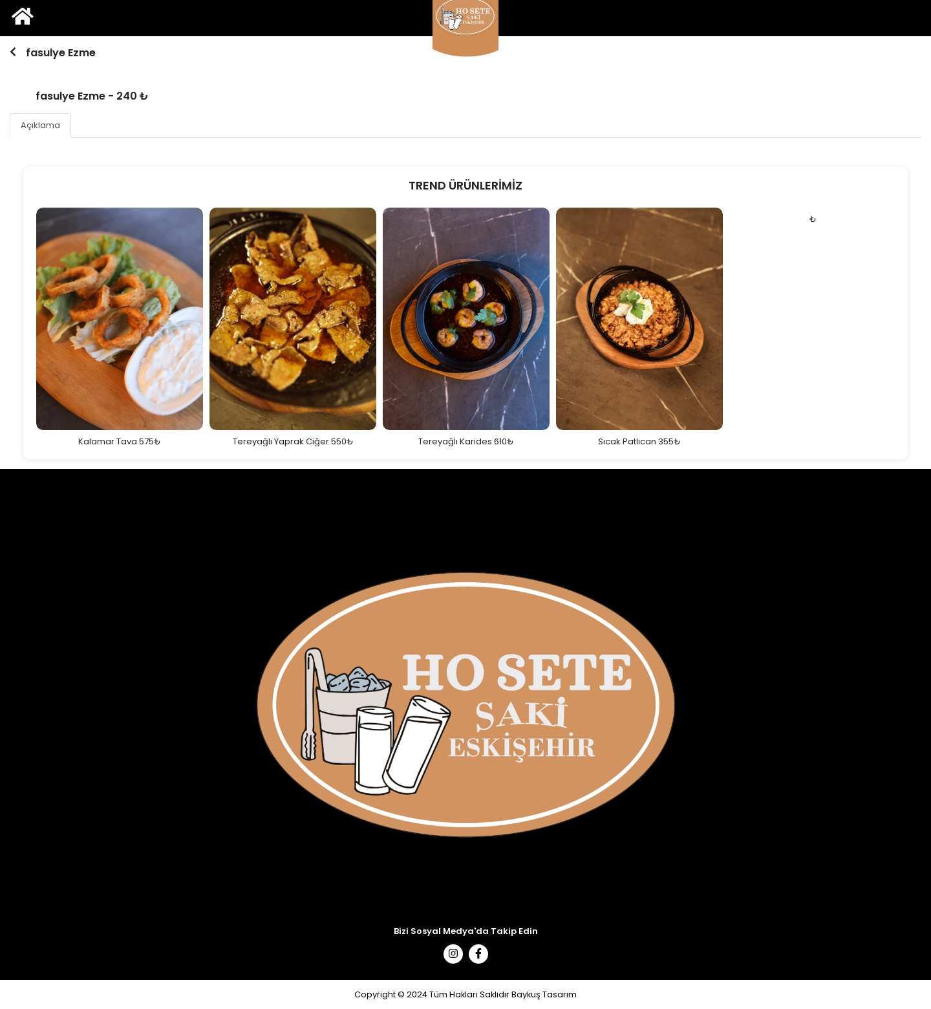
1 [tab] (464, 61)
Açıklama (40, 125)
